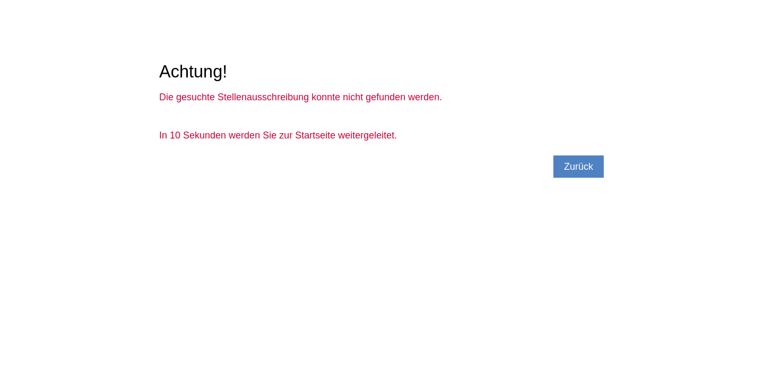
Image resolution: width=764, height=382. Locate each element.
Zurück (578, 166)
